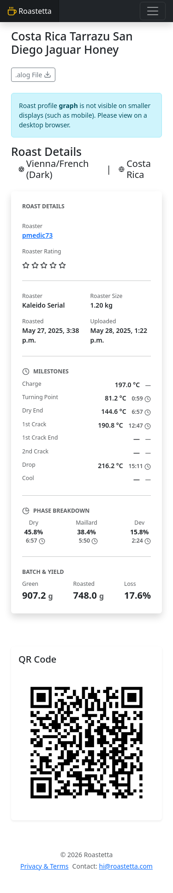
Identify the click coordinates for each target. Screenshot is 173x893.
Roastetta (29, 11)
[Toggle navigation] (153, 11)
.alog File (33, 74)
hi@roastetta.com (126, 866)
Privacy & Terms (44, 866)
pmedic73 (37, 235)
